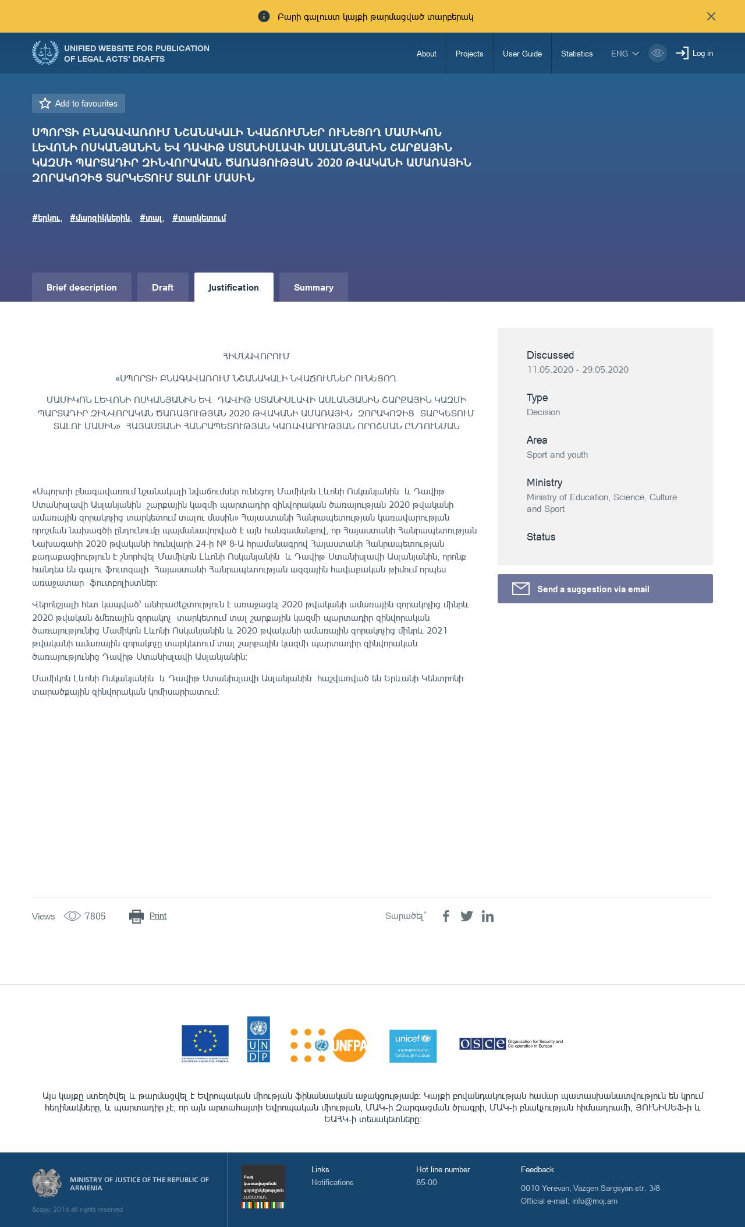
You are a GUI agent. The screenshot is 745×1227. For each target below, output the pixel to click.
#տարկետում (199, 217)
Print (158, 915)
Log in (703, 53)
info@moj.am (595, 1200)
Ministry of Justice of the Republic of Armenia (139, 1184)
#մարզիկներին (100, 217)
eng (619, 53)
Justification (234, 287)
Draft (163, 287)
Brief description (82, 287)
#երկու (46, 217)
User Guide (522, 53)
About (427, 53)
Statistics (577, 53)
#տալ (151, 217)
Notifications (332, 1182)
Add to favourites (86, 103)
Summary (314, 287)
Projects (470, 53)
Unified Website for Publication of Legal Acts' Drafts (137, 53)
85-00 (426, 1182)
